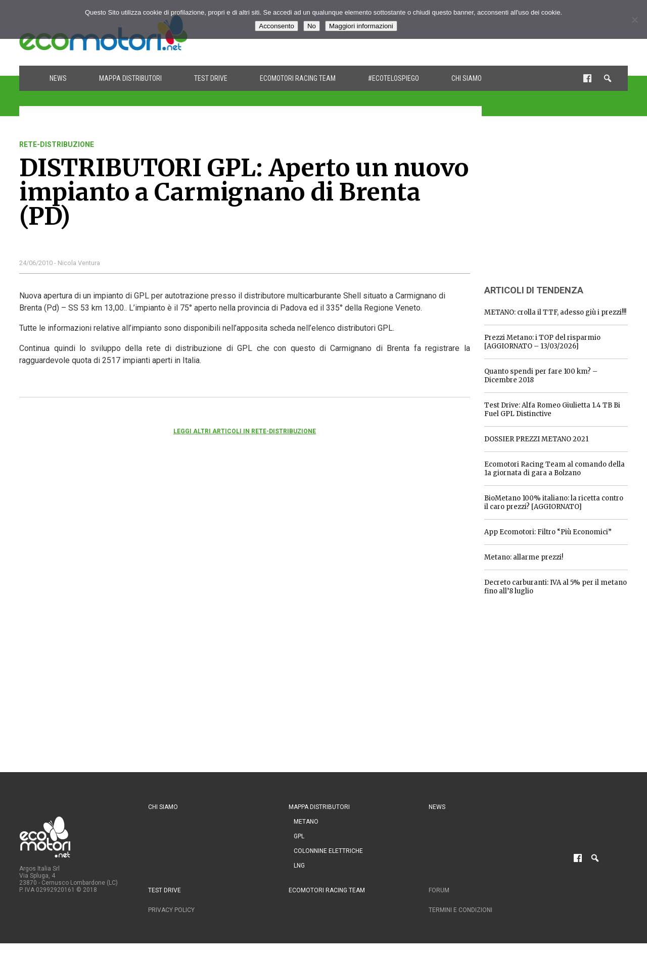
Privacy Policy (171, 910)
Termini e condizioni (460, 910)
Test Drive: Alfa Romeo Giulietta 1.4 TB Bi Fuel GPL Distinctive (552, 409)
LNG (299, 865)
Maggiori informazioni (361, 26)
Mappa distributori (130, 78)
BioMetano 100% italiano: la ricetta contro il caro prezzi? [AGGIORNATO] (553, 502)
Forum (439, 890)
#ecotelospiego (393, 78)
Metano (306, 821)
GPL (299, 836)
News (58, 78)
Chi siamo (466, 78)
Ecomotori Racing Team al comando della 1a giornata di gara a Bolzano (554, 468)
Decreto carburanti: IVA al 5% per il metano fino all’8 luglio (555, 586)
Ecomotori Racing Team (298, 78)
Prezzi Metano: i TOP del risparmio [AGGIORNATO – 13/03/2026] (542, 341)
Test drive (210, 78)
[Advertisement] (560, 203)
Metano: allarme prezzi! (523, 557)
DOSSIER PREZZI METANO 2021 (536, 439)
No (311, 26)
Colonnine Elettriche (328, 850)
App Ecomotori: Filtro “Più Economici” (548, 532)
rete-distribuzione (56, 144)
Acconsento (276, 26)
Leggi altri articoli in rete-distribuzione (244, 431)
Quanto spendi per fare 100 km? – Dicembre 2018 (540, 375)
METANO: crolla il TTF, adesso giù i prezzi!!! (555, 312)
